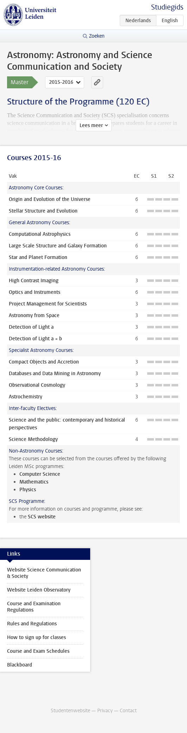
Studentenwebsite (70, 710)
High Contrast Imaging (33, 280)
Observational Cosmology (37, 385)
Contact (128, 710)
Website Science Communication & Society (44, 573)
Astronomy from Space (34, 315)
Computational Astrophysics (39, 234)
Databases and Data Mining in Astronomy (55, 373)
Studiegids (167, 7)
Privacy (105, 710)
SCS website (42, 516)
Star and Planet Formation (38, 257)
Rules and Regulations (32, 623)
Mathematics (33, 482)
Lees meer (91, 125)
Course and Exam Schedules (38, 651)
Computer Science (39, 474)
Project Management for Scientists (48, 304)
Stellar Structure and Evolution (43, 211)
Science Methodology (33, 439)
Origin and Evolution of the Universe (50, 199)
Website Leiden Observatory (38, 590)
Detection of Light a (31, 327)
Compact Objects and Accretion (44, 362)
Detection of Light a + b (35, 338)
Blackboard (19, 665)
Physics (27, 489)
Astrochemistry (25, 396)
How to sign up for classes (36, 637)
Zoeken (97, 36)
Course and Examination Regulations (34, 606)
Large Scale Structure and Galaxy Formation (58, 245)
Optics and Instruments (34, 292)
